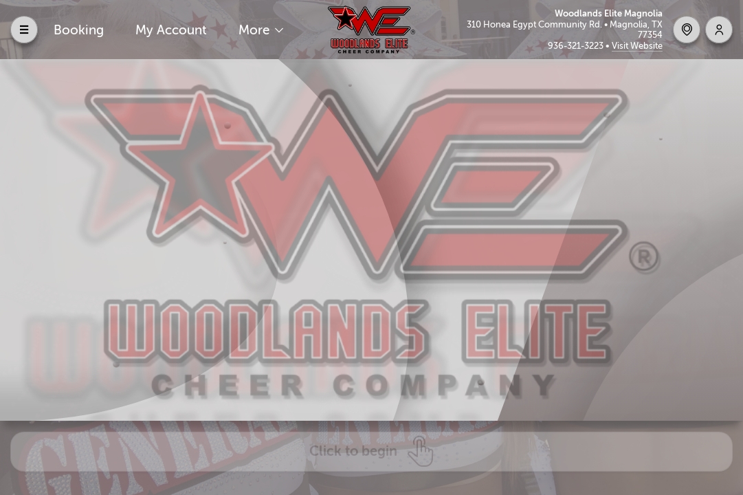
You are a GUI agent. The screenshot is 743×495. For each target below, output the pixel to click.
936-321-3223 (577, 46)
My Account (171, 30)
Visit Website (637, 46)
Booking (79, 30)
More (256, 30)
